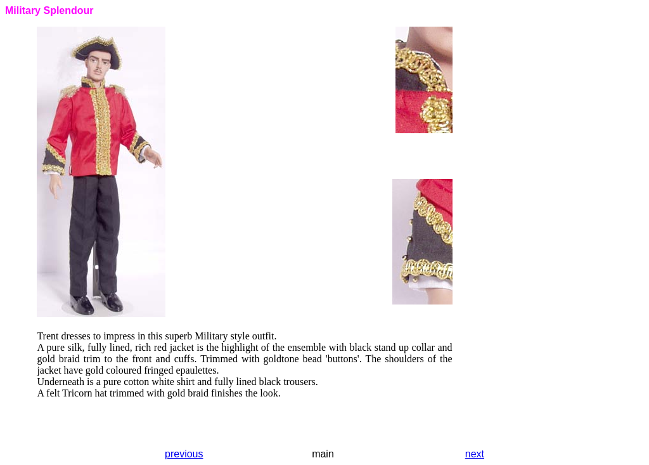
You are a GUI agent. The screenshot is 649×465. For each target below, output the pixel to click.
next (474, 454)
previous (184, 454)
